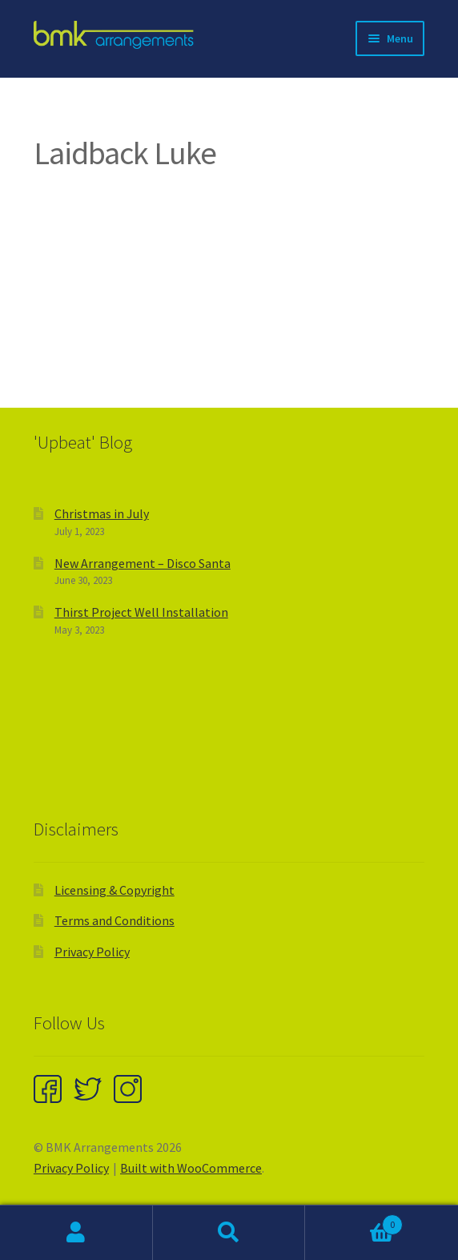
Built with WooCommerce (191, 1168)
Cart (353, 1221)
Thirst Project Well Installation (141, 612)
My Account (76, 1233)
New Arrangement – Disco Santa (142, 563)
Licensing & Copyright (114, 890)
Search (229, 1233)
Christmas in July (101, 513)
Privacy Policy (92, 952)
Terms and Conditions (114, 920)
